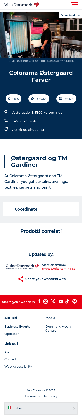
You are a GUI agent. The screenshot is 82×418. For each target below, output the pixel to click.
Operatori (12, 334)
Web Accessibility (18, 367)
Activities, (20, 130)
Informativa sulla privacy (41, 396)
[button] (61, 4)
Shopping (36, 130)
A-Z (7, 352)
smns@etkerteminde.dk (59, 268)
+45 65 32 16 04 (23, 121)
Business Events (17, 327)
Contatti (10, 359)
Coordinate (22, 209)
